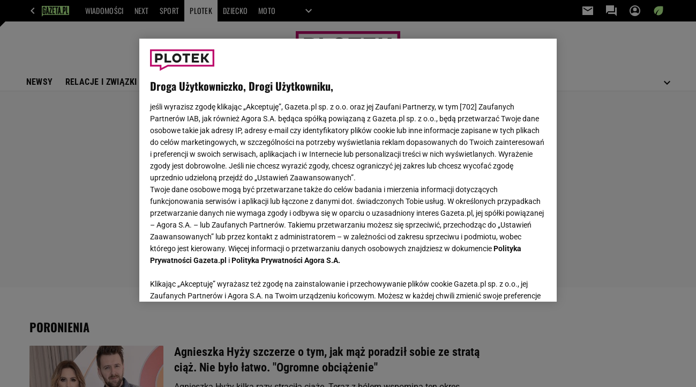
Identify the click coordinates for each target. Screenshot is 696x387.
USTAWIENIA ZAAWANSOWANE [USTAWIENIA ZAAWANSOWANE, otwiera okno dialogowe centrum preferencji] (220, 280)
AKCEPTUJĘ (510, 280)
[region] (348, 170)
